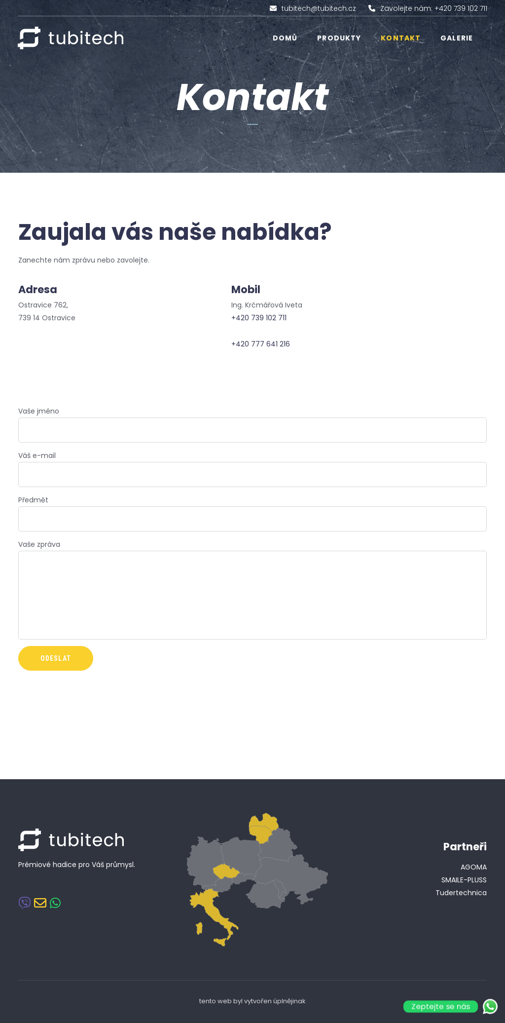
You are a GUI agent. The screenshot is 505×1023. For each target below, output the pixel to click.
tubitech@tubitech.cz (319, 8)
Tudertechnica (461, 893)
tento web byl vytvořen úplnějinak (252, 1001)
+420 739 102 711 (259, 318)
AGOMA (474, 867)
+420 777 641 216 (260, 344)
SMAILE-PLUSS (464, 880)
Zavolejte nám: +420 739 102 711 (433, 8)
